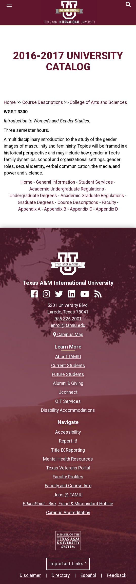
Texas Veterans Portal (68, 467)
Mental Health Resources (68, 459)
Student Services (96, 182)
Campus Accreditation (68, 512)
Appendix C (81, 209)
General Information (55, 182)
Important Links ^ (68, 563)
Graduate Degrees (36, 202)
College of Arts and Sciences (98, 102)
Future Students (68, 374)
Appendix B (55, 209)
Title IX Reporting (68, 450)
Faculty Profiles (68, 476)
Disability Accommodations (68, 410)
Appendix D (107, 209)
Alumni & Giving (68, 383)
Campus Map (68, 334)
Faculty (109, 202)
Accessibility (68, 432)
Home (10, 102)
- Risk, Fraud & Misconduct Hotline (68, 503)
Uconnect (68, 392)
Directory (61, 575)
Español (88, 575)
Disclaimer (30, 575)
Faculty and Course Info (68, 485)
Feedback (116, 575)
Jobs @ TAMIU (68, 494)
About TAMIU (68, 356)
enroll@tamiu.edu (68, 325)
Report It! (68, 441)
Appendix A (29, 209)
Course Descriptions (42, 102)
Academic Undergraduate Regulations (66, 189)
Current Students (68, 365)
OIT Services (68, 401)
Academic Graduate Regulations (92, 195)
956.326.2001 (68, 318)
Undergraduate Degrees (33, 195)
